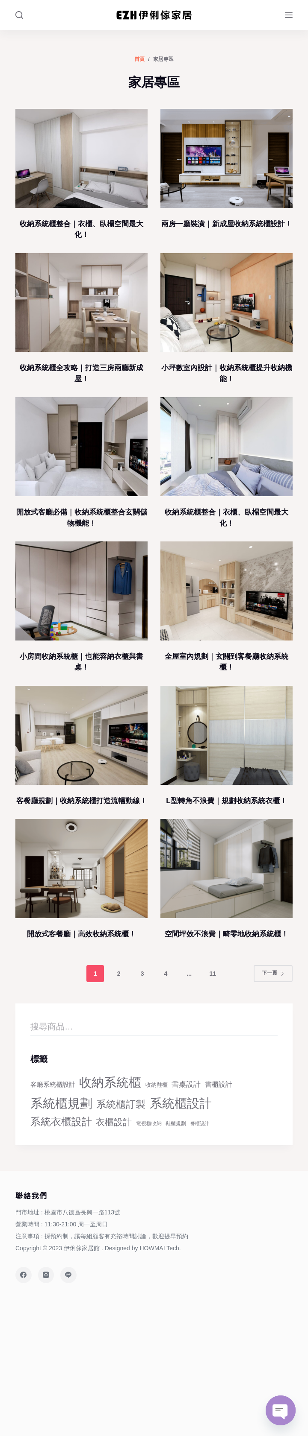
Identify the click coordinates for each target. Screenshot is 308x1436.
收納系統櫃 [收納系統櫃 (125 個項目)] (110, 1082)
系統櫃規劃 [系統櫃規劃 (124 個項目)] (61, 1103)
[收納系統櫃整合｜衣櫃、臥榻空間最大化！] (81, 158)
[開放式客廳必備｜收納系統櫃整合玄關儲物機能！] (81, 446)
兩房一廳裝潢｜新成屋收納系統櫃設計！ (226, 224)
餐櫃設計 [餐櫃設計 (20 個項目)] (199, 1123)
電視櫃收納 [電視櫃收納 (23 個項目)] (149, 1123)
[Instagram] (46, 1275)
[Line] (68, 1275)
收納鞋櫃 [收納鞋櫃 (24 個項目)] (156, 1085)
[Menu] (289, 15)
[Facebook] (23, 1275)
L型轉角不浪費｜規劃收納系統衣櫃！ (226, 801)
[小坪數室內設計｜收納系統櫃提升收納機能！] (226, 302)
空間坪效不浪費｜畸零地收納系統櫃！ (226, 934)
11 (212, 973)
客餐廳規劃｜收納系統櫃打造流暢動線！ (81, 801)
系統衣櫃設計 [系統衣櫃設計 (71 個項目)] (61, 1121)
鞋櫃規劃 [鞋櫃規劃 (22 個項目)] (176, 1123)
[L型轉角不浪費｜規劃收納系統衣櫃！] (226, 735)
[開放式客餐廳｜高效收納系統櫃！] (81, 868)
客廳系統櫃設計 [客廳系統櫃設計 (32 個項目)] (52, 1084)
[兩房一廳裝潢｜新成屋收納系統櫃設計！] (226, 158)
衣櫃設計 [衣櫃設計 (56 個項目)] (114, 1122)
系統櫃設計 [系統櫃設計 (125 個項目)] (181, 1103)
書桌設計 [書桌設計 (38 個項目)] (186, 1084)
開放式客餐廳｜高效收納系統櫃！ (81, 934)
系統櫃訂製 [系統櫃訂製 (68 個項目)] (120, 1104)
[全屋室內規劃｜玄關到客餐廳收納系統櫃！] (226, 590)
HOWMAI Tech (159, 1248)
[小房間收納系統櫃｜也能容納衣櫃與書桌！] (81, 590)
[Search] (19, 15)
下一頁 (273, 973)
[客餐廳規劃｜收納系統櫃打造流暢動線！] (81, 735)
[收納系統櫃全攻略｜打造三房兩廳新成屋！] (81, 302)
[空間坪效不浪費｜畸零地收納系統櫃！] (226, 868)
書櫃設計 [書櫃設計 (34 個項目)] (218, 1084)
